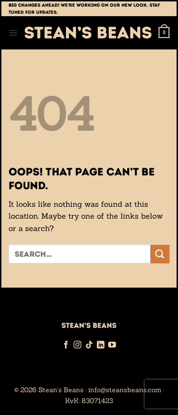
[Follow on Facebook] (65, 345)
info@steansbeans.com (124, 390)
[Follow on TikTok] (89, 345)
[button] (13, 32)
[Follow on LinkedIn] (100, 345)
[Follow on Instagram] (77, 345)
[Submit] (159, 254)
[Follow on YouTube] (112, 345)
